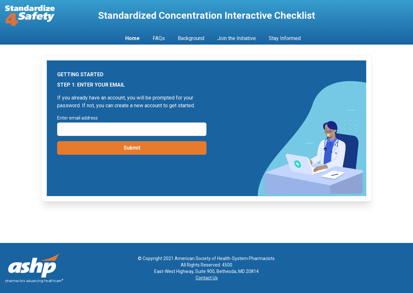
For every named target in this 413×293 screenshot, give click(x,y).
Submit (132, 148)
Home (132, 38)
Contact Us (207, 277)
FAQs (159, 38)
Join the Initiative (236, 38)
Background (191, 38)
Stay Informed (285, 38)
